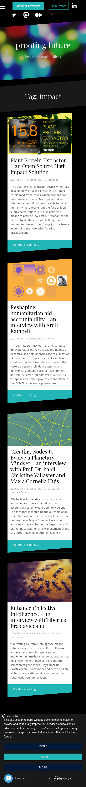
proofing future (43, 44)
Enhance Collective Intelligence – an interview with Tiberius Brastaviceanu (38, 616)
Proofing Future (35, 179)
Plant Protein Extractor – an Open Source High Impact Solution (38, 166)
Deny (43, 746)
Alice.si (51, 338)
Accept (43, 757)
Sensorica (53, 179)
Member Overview (28, 6)
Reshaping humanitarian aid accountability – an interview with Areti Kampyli (34, 319)
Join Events (59, 6)
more (43, 767)
